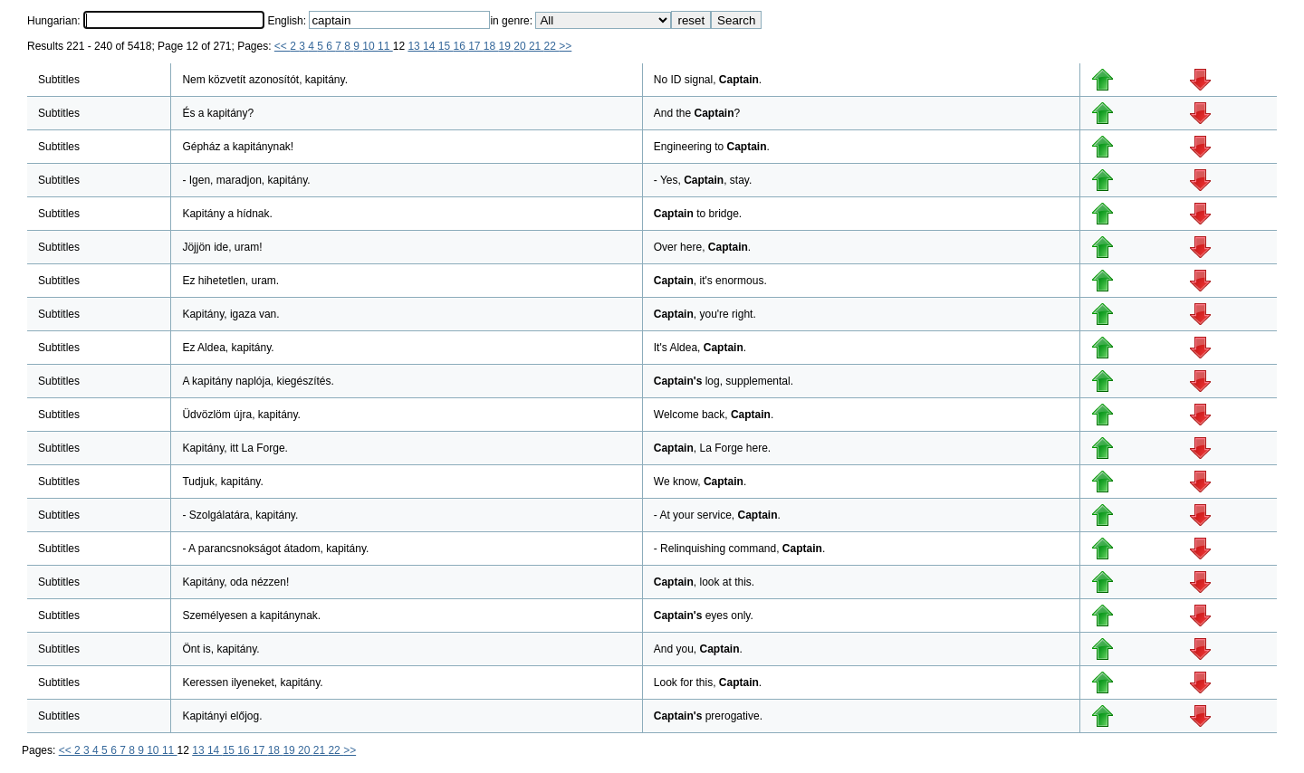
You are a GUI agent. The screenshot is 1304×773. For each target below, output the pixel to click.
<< (282, 46)
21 (536, 46)
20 (521, 46)
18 (491, 46)
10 (370, 46)
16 (460, 46)
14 (430, 46)
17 (476, 46)
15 (446, 46)
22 (552, 46)
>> (565, 46)
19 (506, 46)
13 (415, 46)
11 (385, 46)
